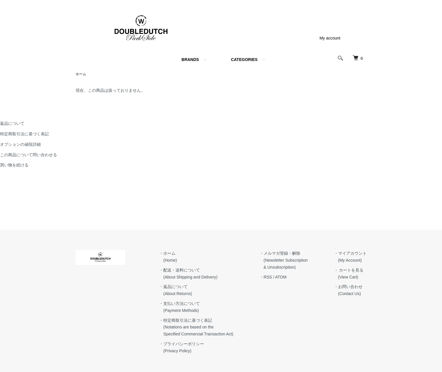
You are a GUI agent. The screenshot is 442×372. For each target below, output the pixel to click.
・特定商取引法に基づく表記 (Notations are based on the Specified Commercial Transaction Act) (196, 327)
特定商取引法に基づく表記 (24, 134)
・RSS (266, 277)
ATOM (280, 277)
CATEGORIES (244, 59)
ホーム (81, 74)
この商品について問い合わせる (28, 154)
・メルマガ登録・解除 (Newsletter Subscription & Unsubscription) (284, 260)
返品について (12, 123)
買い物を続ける (14, 165)
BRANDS (190, 59)
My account (329, 38)
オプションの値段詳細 (20, 144)
